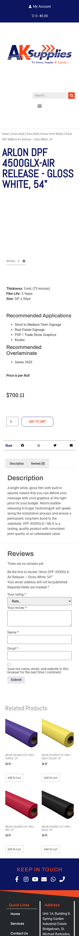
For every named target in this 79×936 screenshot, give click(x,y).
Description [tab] (17, 463)
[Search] (71, 95)
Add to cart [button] (14, 777)
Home (5, 134)
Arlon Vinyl (17, 134)
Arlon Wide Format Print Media (44, 134)
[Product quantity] (12, 421)
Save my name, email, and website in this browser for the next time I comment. (37, 670)
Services (17, 923)
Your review (17, 608)
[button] (39, 105)
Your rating (16, 594)
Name (13, 632)
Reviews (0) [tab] (38, 463)
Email (12, 648)
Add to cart (37, 421)
